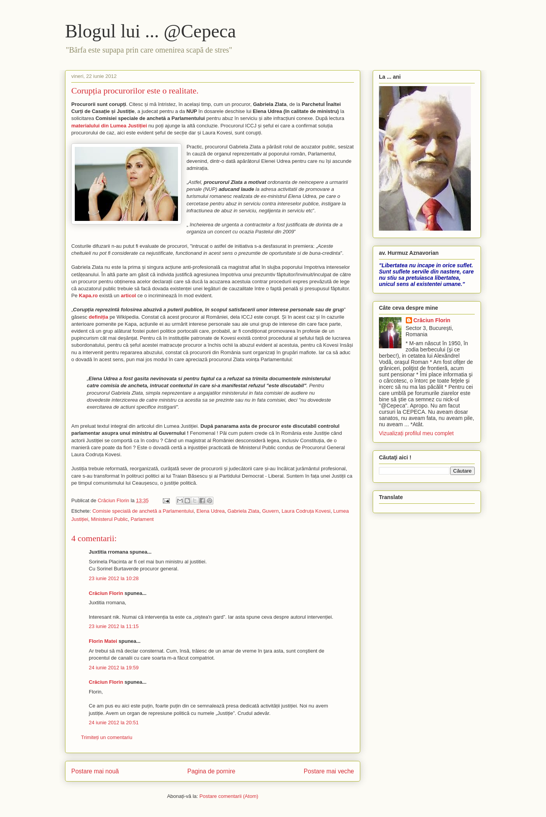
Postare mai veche (329, 771)
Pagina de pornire (211, 771)
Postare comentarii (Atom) (228, 796)
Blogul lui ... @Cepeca (150, 31)
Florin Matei (103, 641)
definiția (98, 317)
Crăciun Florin (106, 593)
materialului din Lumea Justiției (109, 126)
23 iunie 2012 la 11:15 (114, 626)
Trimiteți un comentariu (106, 737)
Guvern (270, 511)
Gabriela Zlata (243, 511)
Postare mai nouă (95, 771)
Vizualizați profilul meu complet (416, 433)
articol (128, 295)
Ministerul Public (109, 519)
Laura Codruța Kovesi (306, 511)
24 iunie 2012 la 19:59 (114, 668)
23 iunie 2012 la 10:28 (114, 578)
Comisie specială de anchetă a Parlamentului (143, 511)
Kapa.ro (88, 295)
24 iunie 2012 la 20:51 (114, 722)
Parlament (141, 519)
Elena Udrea (211, 511)
